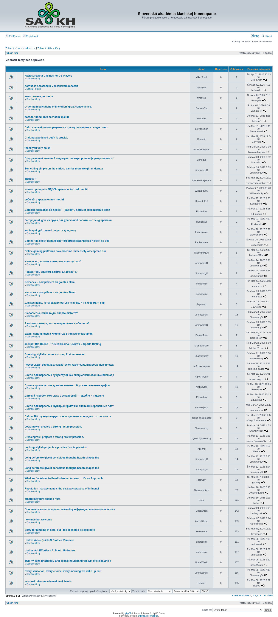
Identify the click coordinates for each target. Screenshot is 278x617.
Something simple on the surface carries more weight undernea (64, 168)
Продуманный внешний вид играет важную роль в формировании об (69, 158)
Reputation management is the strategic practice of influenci (62, 488)
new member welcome (38, 519)
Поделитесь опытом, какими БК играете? (51, 271)
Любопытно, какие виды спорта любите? (51, 313)
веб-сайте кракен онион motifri (44, 199)
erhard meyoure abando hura (42, 498)
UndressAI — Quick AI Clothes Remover (49, 540)
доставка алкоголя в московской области (51, 86)
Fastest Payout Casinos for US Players (48, 75)
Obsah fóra (12, 53)
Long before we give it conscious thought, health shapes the (62, 457)
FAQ (255, 36)
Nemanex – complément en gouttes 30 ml (50, 282)
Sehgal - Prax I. (33, 89)
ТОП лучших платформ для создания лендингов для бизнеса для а (68, 560)
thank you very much (37, 147)
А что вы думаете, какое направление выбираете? (57, 323)
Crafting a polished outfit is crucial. (46, 137)
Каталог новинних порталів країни (47, 116)
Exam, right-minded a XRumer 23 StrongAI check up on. (59, 333)
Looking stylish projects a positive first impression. (56, 447)
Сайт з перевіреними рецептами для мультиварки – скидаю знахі (66, 127)
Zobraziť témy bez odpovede (20, 48)
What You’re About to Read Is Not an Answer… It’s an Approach (64, 478)
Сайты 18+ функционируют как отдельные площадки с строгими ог (68, 416)
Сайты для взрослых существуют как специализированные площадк (69, 375)
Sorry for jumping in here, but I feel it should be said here (60, 529)
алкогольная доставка (39, 96)
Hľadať (267, 36)
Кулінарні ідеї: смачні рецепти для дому (50, 230)
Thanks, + (31, 178)
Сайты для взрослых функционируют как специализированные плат (69, 406)
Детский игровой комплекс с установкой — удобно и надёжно (64, 395)
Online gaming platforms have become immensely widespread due (65, 251)
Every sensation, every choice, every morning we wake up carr (63, 571)
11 (265, 595)
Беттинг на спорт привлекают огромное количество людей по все (67, 240)
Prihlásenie (13, 36)
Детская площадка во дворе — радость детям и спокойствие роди (67, 209)
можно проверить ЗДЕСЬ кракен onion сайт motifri (57, 189)
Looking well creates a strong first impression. (53, 426)
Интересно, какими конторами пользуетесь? (53, 261)
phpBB (128, 613)
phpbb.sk (153, 616)
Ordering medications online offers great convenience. (58, 106)
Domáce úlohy (33, 78)
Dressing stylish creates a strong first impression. (55, 354)
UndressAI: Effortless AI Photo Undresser (50, 550)
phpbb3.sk (143, 616)
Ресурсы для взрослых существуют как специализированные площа (69, 364)
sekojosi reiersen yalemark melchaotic (48, 581)
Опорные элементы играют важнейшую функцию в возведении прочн (70, 509)
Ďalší (270, 595)
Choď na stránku (241, 595)
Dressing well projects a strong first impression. (54, 437)
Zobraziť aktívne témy (48, 48)
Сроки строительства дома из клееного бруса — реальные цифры (67, 385)
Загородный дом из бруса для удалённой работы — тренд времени (68, 220)
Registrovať (30, 36)
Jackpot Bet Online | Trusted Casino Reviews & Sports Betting (63, 344)
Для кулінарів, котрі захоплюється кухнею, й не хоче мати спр (64, 302)
